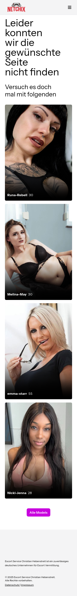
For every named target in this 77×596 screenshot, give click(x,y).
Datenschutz (12, 584)
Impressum (27, 584)
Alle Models (38, 512)
